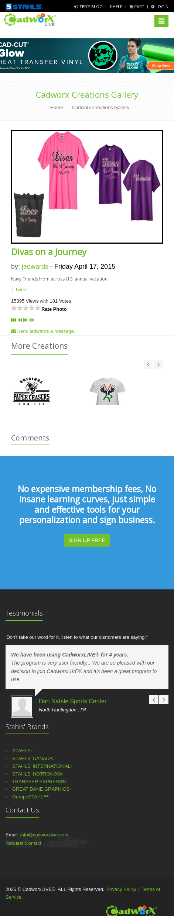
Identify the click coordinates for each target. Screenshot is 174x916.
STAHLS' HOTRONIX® (37, 774)
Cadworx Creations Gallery (87, 94)
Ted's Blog (89, 6)
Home (56, 107)
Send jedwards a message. (43, 331)
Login (159, 6)
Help (116, 6)
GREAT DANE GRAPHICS (40, 789)
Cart (137, 6)
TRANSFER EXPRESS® (39, 781)
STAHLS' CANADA (32, 758)
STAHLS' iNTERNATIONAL (41, 766)
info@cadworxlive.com (44, 834)
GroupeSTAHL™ (30, 797)
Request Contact (23, 843)
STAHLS (21, 750)
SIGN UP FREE (87, 540)
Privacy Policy (121, 889)
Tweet (21, 289)
